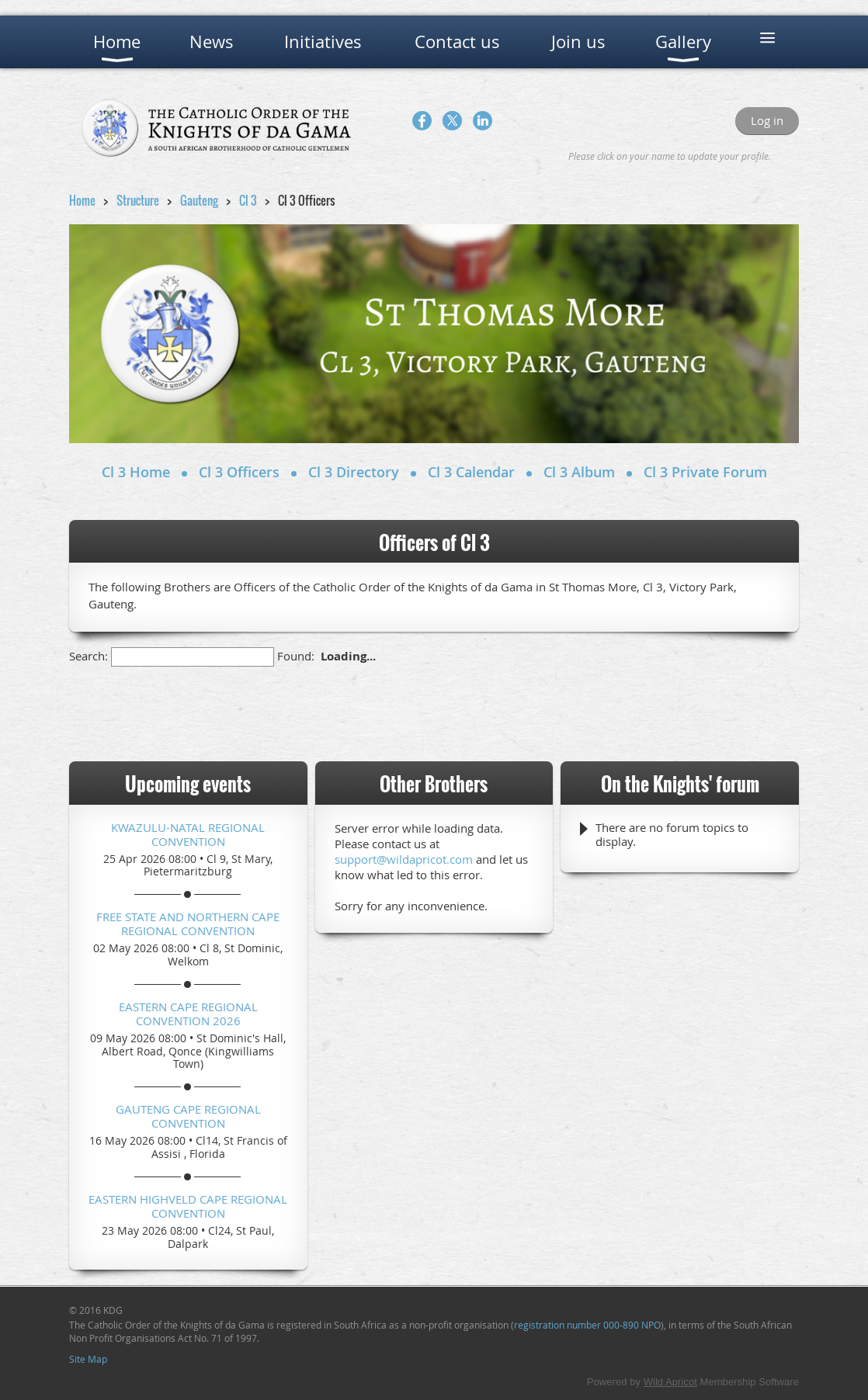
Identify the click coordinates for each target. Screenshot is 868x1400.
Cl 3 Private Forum (705, 472)
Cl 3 (248, 200)
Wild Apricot (670, 1382)
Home (82, 200)
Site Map (88, 1359)
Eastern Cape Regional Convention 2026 (188, 1013)
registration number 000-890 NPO (587, 1325)
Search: (88, 656)
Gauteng (199, 200)
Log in (767, 120)
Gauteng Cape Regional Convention (188, 1116)
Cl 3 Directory (353, 472)
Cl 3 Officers (239, 472)
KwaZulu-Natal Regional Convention (188, 834)
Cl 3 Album (579, 472)
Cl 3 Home (136, 472)
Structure (137, 200)
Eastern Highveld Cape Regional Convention (188, 1206)
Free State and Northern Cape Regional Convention (187, 923)
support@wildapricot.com (404, 859)
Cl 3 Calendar (471, 472)
